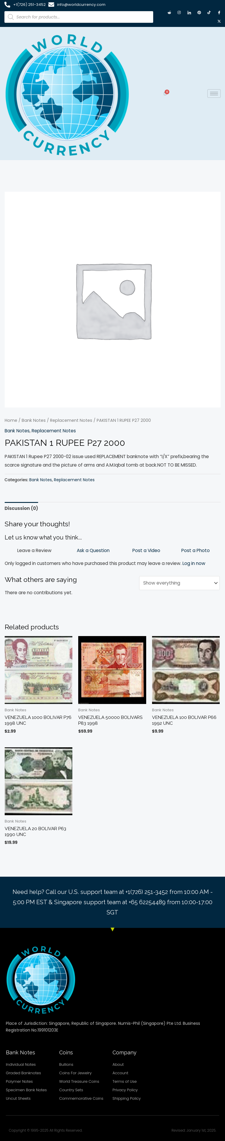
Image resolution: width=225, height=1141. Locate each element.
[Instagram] (179, 12)
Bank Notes (34, 420)
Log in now (194, 563)
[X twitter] (219, 21)
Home (11, 420)
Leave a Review (34, 550)
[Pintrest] (199, 12)
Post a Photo (195, 550)
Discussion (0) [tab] (21, 508)
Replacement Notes (71, 420)
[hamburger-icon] (214, 93)
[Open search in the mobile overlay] (78, 17)
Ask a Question (93, 550)
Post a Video (146, 550)
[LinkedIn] (189, 12)
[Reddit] (169, 12)
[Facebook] (219, 12)
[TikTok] (209, 12)
